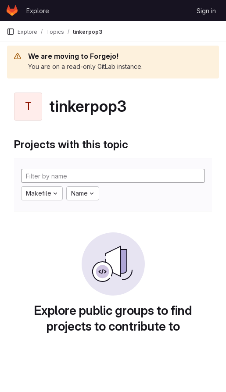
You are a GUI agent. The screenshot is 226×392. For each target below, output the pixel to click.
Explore (37, 10)
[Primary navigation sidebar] (11, 32)
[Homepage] (12, 11)
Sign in (206, 10)
